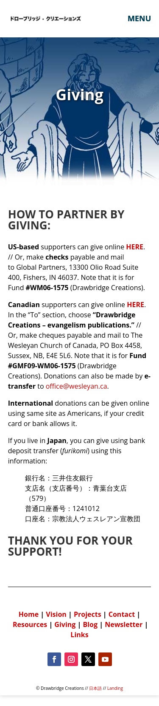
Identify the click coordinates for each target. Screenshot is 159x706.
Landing (115, 688)
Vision (56, 614)
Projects (87, 614)
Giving (64, 624)
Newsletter (123, 624)
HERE (135, 304)
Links (79, 634)
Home (29, 614)
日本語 (95, 688)
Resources (30, 624)
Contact (122, 614)
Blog (90, 624)
